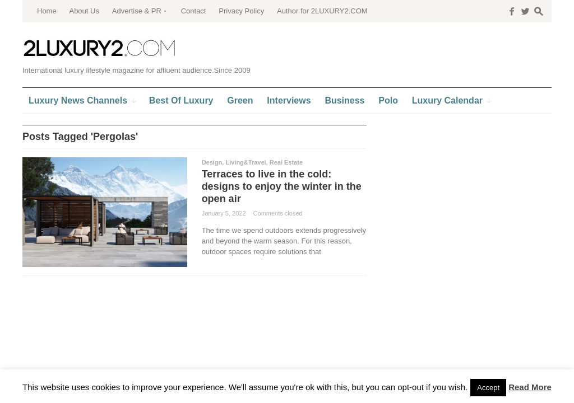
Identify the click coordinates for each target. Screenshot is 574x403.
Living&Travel (245, 162)
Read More (530, 387)
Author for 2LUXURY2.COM (322, 11)
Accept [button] (488, 387)
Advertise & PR (136, 11)
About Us (84, 11)
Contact (193, 11)
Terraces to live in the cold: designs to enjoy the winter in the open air (282, 186)
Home (47, 11)
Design (212, 162)
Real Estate (286, 162)
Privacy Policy (241, 11)
